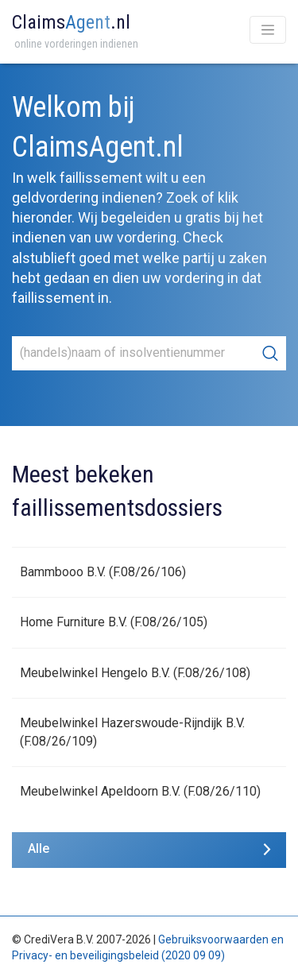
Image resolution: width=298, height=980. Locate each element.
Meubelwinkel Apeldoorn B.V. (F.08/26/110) (140, 791)
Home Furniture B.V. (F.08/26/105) (113, 621)
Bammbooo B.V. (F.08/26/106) (103, 571)
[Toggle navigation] (268, 30)
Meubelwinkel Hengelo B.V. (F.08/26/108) (135, 672)
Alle (38, 848)
